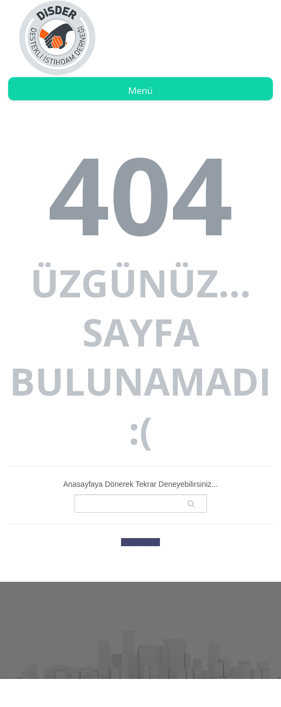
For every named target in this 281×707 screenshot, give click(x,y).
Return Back (140, 542)
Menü (140, 90)
